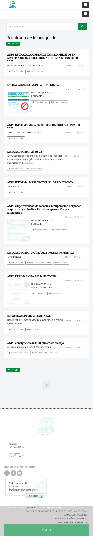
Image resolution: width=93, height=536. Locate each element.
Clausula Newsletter (75, 514)
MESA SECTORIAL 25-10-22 (24, 152)
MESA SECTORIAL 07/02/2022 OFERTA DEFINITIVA (40, 253)
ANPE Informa (34, 329)
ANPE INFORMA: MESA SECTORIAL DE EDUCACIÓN (40, 182)
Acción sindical (16, 169)
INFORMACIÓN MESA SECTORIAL (28, 316)
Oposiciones (61, 262)
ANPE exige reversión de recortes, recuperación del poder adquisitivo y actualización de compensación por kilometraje (44, 209)
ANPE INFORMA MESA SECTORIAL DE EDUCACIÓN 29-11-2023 (44, 126)
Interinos (37, 353)
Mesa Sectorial (16, 71)
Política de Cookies (62, 511)
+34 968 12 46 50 (16, 456)
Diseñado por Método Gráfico (70, 518)
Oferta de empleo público (39, 262)
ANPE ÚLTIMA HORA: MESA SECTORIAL (32, 276)
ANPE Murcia (32, 507)
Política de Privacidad (38, 511)
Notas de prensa (35, 71)
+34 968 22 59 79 (16, 446)
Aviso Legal (80, 511)
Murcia (68, 66)
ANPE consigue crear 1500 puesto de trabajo (35, 343)
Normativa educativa (18, 353)
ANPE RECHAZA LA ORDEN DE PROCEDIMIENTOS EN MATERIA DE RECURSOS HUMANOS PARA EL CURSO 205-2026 (44, 58)
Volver (13, 43)
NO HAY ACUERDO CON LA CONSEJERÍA (33, 85)
